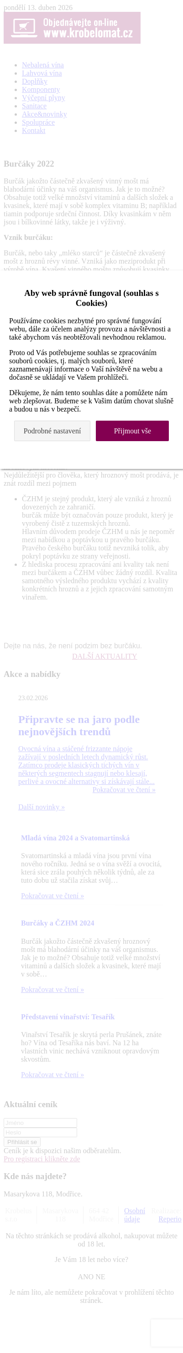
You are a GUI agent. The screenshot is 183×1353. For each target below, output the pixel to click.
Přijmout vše (132, 431)
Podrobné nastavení (52, 431)
